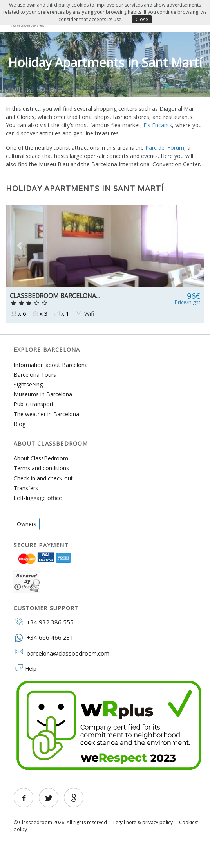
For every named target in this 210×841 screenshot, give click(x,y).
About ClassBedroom (41, 458)
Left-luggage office (38, 497)
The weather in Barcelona (46, 414)
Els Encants (157, 125)
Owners (26, 524)
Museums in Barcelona (43, 394)
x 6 (18, 313)
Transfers (26, 488)
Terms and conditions (41, 468)
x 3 (39, 313)
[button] (21, 246)
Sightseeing (28, 384)
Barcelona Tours (35, 374)
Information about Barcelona (51, 364)
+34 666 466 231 (44, 637)
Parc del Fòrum (164, 147)
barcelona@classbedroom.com (61, 653)
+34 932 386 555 (44, 621)
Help (30, 668)
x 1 (61, 313)
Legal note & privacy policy (143, 822)
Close (142, 19)
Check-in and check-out (43, 478)
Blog (19, 424)
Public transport (34, 404)
